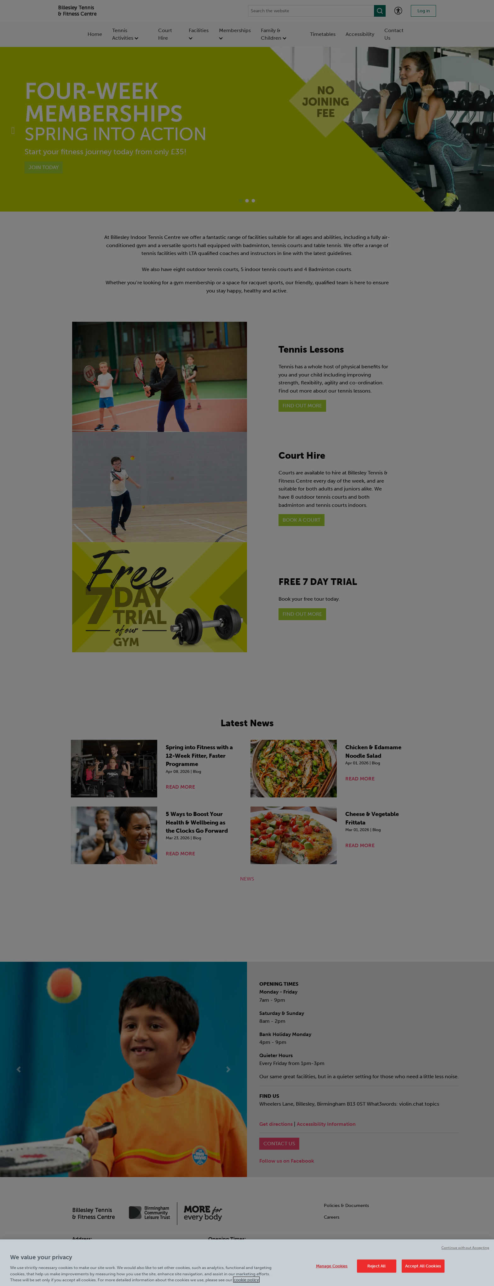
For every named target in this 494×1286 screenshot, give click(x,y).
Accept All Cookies (423, 1268)
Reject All (376, 1268)
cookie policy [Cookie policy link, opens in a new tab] (246, 1282)
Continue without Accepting (465, 1251)
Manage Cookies (332, 1268)
